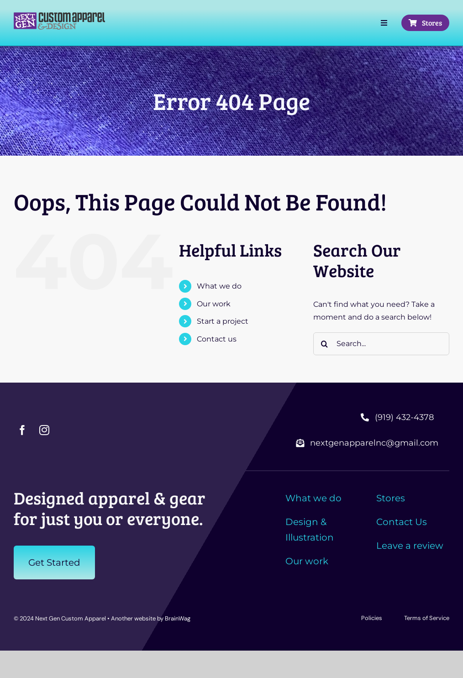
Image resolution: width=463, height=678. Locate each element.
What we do (219, 286)
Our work (214, 304)
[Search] (324, 343)
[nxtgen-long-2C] (59, 15)
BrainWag (177, 618)
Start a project (222, 321)
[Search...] (381, 343)
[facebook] (22, 430)
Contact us (217, 339)
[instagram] (44, 430)
